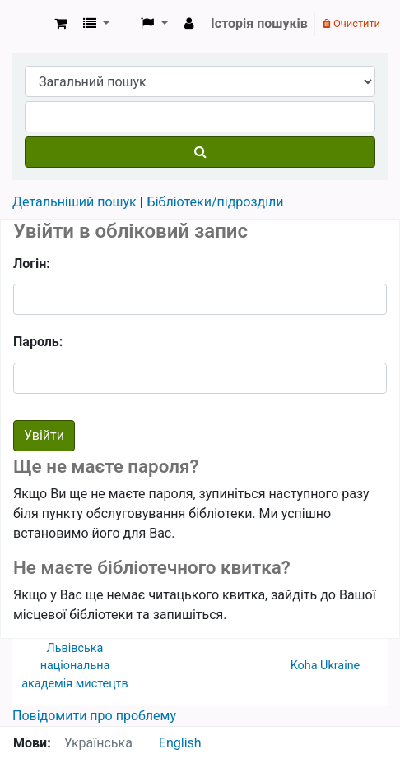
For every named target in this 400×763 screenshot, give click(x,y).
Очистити (351, 23)
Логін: (31, 263)
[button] (60, 23)
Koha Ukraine (325, 666)
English (180, 743)
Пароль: (38, 341)
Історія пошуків (259, 23)
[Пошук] (200, 152)
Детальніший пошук (74, 202)
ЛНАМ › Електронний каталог (30, 24)
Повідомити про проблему (94, 716)
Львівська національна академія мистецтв (74, 666)
